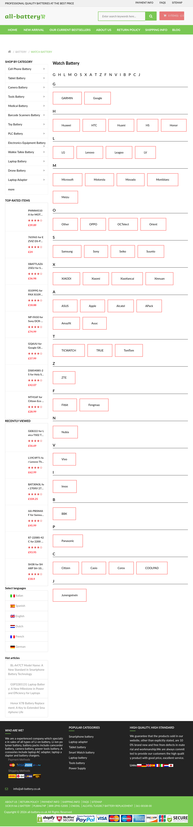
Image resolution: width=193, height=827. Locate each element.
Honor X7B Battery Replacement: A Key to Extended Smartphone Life (26, 708)
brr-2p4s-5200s (58, 806)
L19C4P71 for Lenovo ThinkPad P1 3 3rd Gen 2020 (36, 460)
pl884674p (39, 806)
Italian (16, 596)
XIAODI (66, 279)
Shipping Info (71, 802)
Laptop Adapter (27, 180)
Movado (131, 180)
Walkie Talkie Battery (27, 152)
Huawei (66, 125)
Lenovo (89, 153)
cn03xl (75, 806)
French (17, 637)
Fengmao (94, 405)
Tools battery (77, 763)
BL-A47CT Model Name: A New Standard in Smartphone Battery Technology (26, 670)
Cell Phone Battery (27, 69)
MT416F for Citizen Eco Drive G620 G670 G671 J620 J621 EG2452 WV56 (36, 400)
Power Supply (77, 769)
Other (65, 224)
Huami (121, 125)
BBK (64, 514)
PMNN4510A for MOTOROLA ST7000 (35, 213)
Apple (92, 306)
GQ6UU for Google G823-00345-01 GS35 (36, 346)
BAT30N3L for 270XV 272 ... (36, 487)
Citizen (66, 568)
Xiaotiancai (127, 279)
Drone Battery (27, 171)
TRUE (99, 351)
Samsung (67, 252)
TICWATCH (69, 351)
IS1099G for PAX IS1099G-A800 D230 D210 (35, 293)
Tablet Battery (27, 78)
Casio (93, 568)
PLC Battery (27, 134)
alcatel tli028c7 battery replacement (108, 806)
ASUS (65, 306)
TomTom (129, 351)
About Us (11, 802)
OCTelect (123, 224)
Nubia (65, 432)
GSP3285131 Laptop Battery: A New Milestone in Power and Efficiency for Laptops (26, 689)
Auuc (94, 323)
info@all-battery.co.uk (26, 789)
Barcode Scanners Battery (27, 115)
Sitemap (177, 2)
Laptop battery (78, 758)
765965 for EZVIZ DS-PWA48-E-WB (35, 240)
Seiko (122, 252)
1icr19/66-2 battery (18, 806)
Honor (174, 125)
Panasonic (68, 541)
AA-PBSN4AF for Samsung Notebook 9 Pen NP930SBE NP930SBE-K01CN (36, 514)
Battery (21, 52)
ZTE (64, 378)
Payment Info (144, 2)
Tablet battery (77, 748)
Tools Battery (27, 97)
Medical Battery (27, 106)
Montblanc (162, 180)
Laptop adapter (78, 742)
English (17, 616)
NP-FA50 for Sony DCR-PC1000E (35, 320)
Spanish (17, 606)
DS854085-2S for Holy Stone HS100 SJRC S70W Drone (35, 373)
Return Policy (29, 802)
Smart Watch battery (81, 753)
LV (145, 153)
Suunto (150, 252)
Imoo (65, 487)
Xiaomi (96, 279)
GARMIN (67, 98)
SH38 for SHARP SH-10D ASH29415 (35, 567)
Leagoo (119, 153)
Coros (121, 568)
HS (147, 125)
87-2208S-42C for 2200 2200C (36, 540)
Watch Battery (41, 52)
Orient (153, 224)
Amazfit (66, 323)
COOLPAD (152, 568)
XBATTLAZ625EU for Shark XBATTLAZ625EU (36, 266)
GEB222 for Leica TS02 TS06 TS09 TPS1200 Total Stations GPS (36, 434)
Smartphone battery (81, 737)
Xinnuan (159, 279)
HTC (94, 125)
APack (149, 306)
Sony (96, 252)
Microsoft (68, 180)
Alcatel (120, 306)
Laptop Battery (27, 161)
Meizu (65, 197)
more (11, 190)
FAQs (162, 2)
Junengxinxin (70, 596)
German (17, 647)
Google (97, 98)
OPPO (93, 224)
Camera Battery (27, 88)
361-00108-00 (144, 806)
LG (63, 153)
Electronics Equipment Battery (27, 143)
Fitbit (65, 405)
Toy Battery (27, 125)
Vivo (64, 460)
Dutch (16, 627)
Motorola (99, 180)
